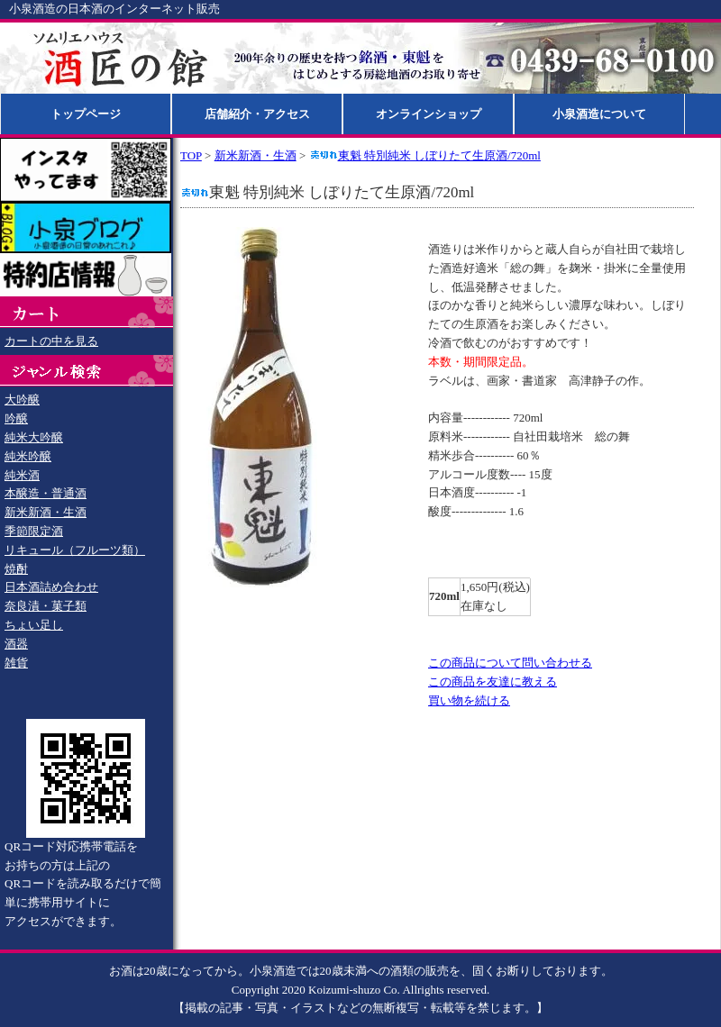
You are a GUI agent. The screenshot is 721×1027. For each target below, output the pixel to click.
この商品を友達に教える (492, 681)
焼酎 (16, 569)
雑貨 (16, 662)
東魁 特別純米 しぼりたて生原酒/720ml (425, 155)
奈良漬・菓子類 (46, 606)
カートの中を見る (51, 341)
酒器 (16, 643)
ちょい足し (34, 625)
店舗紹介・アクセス (257, 114)
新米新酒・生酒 (46, 512)
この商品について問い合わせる (510, 662)
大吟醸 (22, 399)
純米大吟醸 (34, 437)
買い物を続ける (469, 700)
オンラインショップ (428, 114)
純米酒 (22, 475)
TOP (191, 155)
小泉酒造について (599, 114)
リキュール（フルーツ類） (75, 550)
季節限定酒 (34, 531)
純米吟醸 (28, 456)
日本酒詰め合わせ (51, 587)
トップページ (85, 114)
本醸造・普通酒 (46, 493)
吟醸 (16, 418)
